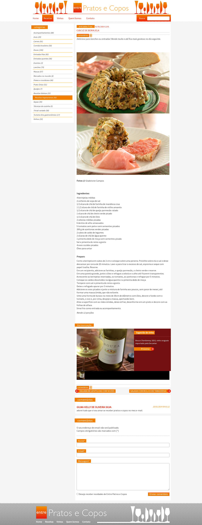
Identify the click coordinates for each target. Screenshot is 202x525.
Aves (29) (37, 37)
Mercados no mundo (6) (43, 76)
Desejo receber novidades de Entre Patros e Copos (103, 494)
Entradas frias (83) (40, 54)
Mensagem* (84, 461)
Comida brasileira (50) (42, 45)
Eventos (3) (38, 63)
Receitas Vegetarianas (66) (46, 97)
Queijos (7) (37, 89)
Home (36, 18)
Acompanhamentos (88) (43, 33)
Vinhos (60, 18)
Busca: (142, 18)
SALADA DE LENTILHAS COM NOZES (95, 391)
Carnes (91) (38, 41)
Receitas (48, 18)
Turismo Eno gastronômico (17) (46, 115)
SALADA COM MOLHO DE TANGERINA (150, 391)
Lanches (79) (38, 67)
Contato (90, 18)
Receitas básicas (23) (41, 93)
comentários (82, 35)
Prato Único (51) (40, 84)
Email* (81, 451)
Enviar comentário (159, 494)
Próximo (147, 349)
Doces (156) (38, 50)
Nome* (81, 440)
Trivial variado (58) (41, 110)
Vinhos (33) (38, 119)
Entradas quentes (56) (42, 58)
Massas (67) (38, 71)
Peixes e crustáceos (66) (43, 80)
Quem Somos (74, 18)
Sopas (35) (37, 102)
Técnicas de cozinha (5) (43, 106)
